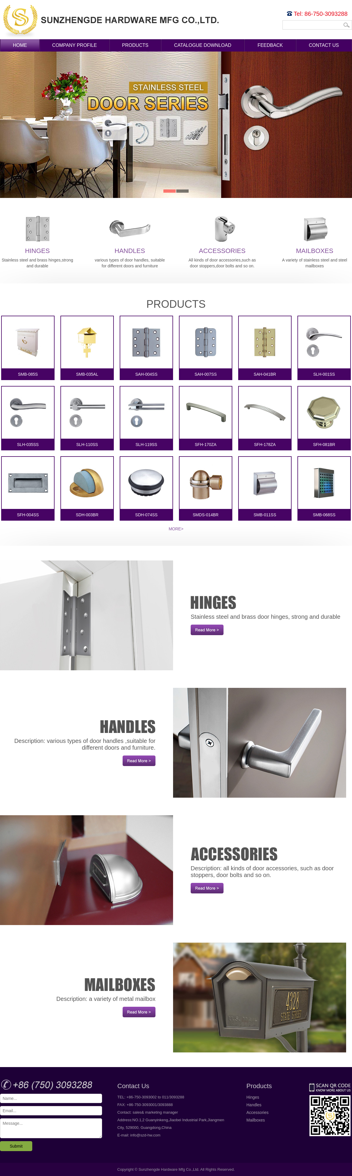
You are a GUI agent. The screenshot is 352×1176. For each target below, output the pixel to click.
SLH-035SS (28, 417)
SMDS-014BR (206, 487)
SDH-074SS (146, 487)
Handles (130, 233)
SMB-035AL (87, 346)
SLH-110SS (87, 417)
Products (135, 45)
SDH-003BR (87, 487)
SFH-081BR (324, 417)
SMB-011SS (265, 487)
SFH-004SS (28, 487)
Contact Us (324, 45)
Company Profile (74, 45)
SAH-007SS (206, 346)
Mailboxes (315, 233)
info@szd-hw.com (145, 1135)
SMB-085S (28, 346)
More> (176, 529)
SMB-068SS (324, 487)
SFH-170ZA (206, 417)
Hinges (37, 233)
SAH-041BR (265, 346)
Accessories (222, 233)
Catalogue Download (202, 45)
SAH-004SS (146, 346)
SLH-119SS (146, 417)
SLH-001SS (324, 346)
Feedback (270, 45)
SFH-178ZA (265, 417)
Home (20, 45)
